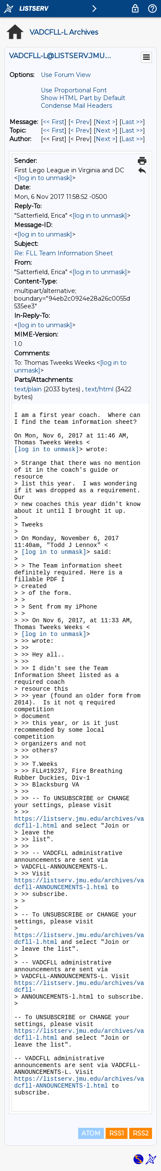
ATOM (91, 1133)
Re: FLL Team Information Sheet (63, 253)
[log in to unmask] (45, 178)
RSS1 (116, 1133)
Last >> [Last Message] (132, 122)
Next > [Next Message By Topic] (105, 130)
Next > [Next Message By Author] (105, 139)
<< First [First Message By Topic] (53, 130)
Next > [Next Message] (105, 122)
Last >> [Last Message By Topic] (132, 130)
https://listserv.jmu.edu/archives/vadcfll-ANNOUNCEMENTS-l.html (79, 884)
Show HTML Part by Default (83, 98)
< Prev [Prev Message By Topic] (80, 130)
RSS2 (141, 1133)
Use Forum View (66, 75)
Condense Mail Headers (76, 105)
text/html (99, 389)
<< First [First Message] (53, 122)
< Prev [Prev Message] (80, 122)
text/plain (28, 389)
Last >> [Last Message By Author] (132, 139)
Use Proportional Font (74, 90)
